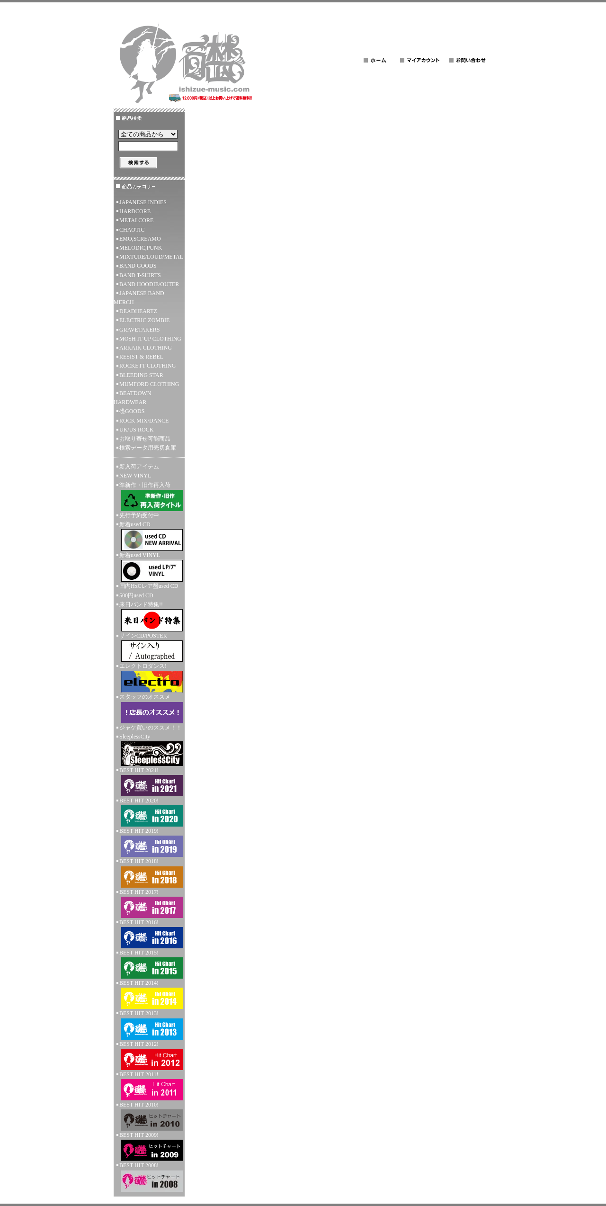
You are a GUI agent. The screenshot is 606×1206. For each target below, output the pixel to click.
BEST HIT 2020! (149, 812)
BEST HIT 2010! (149, 1116)
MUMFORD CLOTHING (149, 384)
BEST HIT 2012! (149, 1055)
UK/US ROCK (136, 429)
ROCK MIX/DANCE (144, 420)
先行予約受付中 (139, 515)
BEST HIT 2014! (149, 994)
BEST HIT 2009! (149, 1146)
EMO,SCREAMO (140, 238)
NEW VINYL (135, 475)
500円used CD (136, 595)
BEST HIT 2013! (149, 1024)
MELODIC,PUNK (140, 247)
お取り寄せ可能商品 (144, 438)
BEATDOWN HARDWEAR (132, 397)
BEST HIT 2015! (149, 964)
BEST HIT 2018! (149, 872)
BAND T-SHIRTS (140, 275)
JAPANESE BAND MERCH (139, 298)
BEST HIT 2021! (149, 781)
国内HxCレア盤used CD (148, 586)
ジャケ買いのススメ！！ (150, 727)
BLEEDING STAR (141, 375)
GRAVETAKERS (139, 329)
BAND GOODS (137, 265)
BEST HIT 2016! (149, 933)
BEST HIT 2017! (149, 903)
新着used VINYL (149, 567)
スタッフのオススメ (149, 708)
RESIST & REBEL (141, 356)
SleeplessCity (149, 749)
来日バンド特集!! (149, 616)
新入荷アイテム (139, 466)
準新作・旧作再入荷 (149, 496)
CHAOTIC (131, 229)
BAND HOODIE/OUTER (149, 284)
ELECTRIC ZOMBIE (144, 320)
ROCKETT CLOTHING (147, 365)
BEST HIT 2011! (149, 1085)
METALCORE (136, 220)
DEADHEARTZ (138, 311)
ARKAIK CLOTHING (145, 347)
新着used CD (149, 536)
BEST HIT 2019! (149, 842)
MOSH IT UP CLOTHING (150, 338)
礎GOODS (131, 411)
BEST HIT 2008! (149, 1176)
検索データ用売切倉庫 (147, 447)
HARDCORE (135, 211)
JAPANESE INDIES (143, 202)
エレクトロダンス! (149, 678)
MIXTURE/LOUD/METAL (151, 256)
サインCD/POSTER (149, 647)
